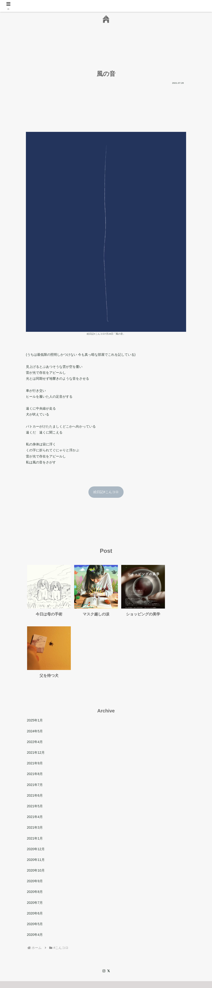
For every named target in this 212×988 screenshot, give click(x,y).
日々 (81, 954)
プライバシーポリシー (164, 954)
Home (35, 954)
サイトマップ (133, 954)
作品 (70, 954)
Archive (112, 954)
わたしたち (53, 954)
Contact (95, 954)
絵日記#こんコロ (106, 492)
